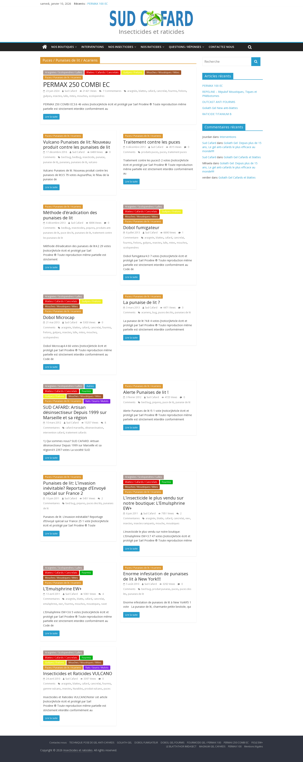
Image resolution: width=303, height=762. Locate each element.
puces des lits (165, 312)
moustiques (172, 523)
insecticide (88, 157)
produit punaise (161, 589)
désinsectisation (94, 427)
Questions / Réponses (185, 47)
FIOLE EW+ (257, 742)
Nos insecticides (120, 47)
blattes (142, 91)
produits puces (149, 152)
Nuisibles (78, 688)
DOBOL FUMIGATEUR (146, 742)
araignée (132, 91)
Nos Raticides (151, 47)
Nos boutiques (62, 47)
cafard (151, 91)
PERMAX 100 (235, 746)
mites (73, 96)
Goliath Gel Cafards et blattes (242, 157)
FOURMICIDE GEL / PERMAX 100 (204, 742)
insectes (57, 96)
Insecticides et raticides (151, 32)
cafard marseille (75, 427)
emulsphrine (50, 604)
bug (154, 312)
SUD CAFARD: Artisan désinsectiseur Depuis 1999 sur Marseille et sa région (75, 412)
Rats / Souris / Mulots (97, 401)
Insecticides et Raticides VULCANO (77, 673)
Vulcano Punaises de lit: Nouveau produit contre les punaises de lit (77, 144)
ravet (104, 604)
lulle (65, 96)
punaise (100, 157)
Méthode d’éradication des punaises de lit (70, 214)
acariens (146, 312)
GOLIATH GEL (124, 742)
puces (163, 152)
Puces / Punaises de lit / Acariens (63, 77)
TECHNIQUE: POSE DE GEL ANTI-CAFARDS (91, 742)
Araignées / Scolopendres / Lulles (63, 72)
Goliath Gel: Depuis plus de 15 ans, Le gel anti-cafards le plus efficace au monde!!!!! (231, 147)
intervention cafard (53, 432)
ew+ (187, 518)
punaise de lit (50, 162)
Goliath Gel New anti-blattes (220, 108)
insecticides (78, 228)
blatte (160, 518)
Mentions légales (253, 746)
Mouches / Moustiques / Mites (163, 72)
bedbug (76, 157)
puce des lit (67, 232)
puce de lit (168, 402)
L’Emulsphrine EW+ (62, 588)
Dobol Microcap (58, 317)
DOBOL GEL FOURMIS (172, 742)
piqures (90, 228)
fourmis (172, 91)
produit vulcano (93, 688)
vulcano (93, 162)
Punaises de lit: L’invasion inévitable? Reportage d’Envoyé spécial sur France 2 (74, 488)
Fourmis (86, 391)
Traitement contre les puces (151, 142)
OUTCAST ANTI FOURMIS (218, 102)
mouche (160, 523)
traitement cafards (76, 432)
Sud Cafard (71, 91)
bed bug (66, 157)
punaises (65, 162)
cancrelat (162, 91)
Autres (90, 386)
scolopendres (96, 96)
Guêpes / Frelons (132, 72)
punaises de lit (79, 162)
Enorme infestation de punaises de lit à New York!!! (155, 576)
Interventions (92, 47)
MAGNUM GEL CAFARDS (212, 746)
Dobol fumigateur (141, 227)
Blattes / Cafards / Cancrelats (102, 72)
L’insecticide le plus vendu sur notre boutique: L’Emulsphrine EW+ (154, 503)
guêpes (47, 96)
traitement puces (177, 152)
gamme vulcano (52, 688)
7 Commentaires (110, 91)
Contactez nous (221, 47)
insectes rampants (144, 523)
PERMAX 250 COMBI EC (76, 84)
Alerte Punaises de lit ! (145, 392)
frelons (182, 91)
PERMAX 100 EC (97, 3)
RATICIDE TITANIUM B (217, 114)
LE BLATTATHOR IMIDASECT (181, 746)
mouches (82, 96)
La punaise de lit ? (141, 302)
